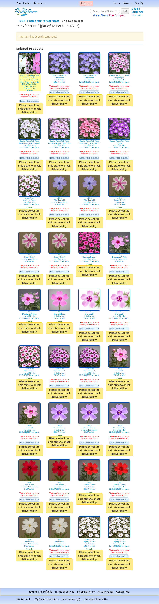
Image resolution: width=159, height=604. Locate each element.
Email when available (29, 101)
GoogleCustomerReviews (137, 12)
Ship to (86, 3)
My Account (23, 599)
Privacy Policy (105, 591)
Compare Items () (96, 599)
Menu (128, 3)
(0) (139, 3)
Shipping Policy (86, 591)
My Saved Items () (47, 599)
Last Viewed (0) (72, 599)
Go (125, 11)
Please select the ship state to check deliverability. (29, 109)
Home (117, 3)
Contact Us (122, 591)
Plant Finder (23, 3)
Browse (39, 3)
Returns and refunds (40, 591)
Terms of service (64, 591)
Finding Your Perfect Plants (44, 20)
